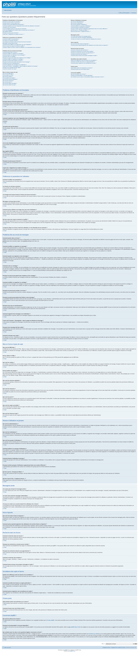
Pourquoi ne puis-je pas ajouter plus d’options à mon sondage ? (17, 57)
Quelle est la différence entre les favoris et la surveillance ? (84, 60)
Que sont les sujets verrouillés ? (10, 83)
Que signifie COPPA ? (7, 31)
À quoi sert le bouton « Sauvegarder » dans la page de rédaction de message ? (20, 66)
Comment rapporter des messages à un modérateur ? (15, 64)
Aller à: (103, 643)
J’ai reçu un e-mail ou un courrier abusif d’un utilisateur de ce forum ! (86, 39)
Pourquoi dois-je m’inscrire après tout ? (11, 23)
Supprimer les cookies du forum (118, 647)
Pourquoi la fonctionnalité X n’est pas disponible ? (82, 75)
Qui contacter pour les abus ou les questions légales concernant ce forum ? (87, 76)
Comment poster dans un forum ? (10, 52)
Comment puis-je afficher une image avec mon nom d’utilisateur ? (17, 44)
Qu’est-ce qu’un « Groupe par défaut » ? (80, 30)
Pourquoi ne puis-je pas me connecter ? (11, 21)
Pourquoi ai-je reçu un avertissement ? (11, 63)
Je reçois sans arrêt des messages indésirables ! (81, 37)
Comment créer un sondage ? (9, 56)
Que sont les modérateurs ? (77, 23)
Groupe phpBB (50, 620)
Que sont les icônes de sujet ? (9, 84)
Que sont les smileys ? (8, 76)
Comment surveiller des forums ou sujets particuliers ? (83, 61)
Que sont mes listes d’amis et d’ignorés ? (80, 43)
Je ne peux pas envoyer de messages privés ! (81, 36)
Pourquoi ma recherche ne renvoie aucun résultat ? (82, 51)
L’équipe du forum (106, 647)
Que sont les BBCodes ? (8, 73)
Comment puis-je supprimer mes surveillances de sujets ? (83, 63)
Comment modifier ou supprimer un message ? (13, 53)
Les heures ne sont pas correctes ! (10, 40)
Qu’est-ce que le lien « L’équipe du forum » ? (81, 31)
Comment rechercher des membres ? (79, 54)
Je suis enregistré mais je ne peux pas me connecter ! (15, 28)
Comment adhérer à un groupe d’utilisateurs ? (81, 25)
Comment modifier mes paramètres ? (11, 39)
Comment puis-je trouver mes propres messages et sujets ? (84, 55)
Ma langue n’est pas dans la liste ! (10, 43)
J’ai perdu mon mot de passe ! (9, 27)
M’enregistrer (126, 12)
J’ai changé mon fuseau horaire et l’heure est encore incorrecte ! (17, 41)
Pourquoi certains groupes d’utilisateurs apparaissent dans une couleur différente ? (89, 28)
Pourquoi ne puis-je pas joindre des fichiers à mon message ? (16, 61)
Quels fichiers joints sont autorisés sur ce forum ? (82, 67)
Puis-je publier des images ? (9, 77)
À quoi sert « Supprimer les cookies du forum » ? (13, 34)
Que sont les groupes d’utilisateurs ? (79, 24)
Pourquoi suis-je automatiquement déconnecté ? (13, 24)
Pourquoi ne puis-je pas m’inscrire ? (11, 32)
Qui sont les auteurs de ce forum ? (78, 74)
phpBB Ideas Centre (76, 627)
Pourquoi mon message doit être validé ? (12, 67)
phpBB (65, 649)
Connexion (133, 12)
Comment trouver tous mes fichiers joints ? (80, 69)
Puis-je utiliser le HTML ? (8, 75)
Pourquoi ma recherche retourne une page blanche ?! (83, 52)
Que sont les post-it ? (7, 82)
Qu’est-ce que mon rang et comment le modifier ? (14, 46)
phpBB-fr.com (72, 650)
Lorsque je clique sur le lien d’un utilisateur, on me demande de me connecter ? (22, 47)
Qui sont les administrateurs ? (77, 21)
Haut (5, 98)
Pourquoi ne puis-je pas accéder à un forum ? (13, 60)
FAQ (121, 12)
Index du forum (7, 10)
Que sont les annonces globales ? (10, 79)
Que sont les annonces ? (8, 80)
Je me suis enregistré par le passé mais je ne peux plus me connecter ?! (19, 30)
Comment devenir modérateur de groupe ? (80, 27)
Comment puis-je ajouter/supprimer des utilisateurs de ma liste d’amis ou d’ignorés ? (89, 45)
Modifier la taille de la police (135, 10)
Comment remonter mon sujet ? (10, 68)
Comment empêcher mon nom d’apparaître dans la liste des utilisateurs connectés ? (21, 25)
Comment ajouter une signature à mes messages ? (14, 54)
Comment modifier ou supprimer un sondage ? (13, 59)
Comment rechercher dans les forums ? (79, 50)
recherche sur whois (94, 633)
